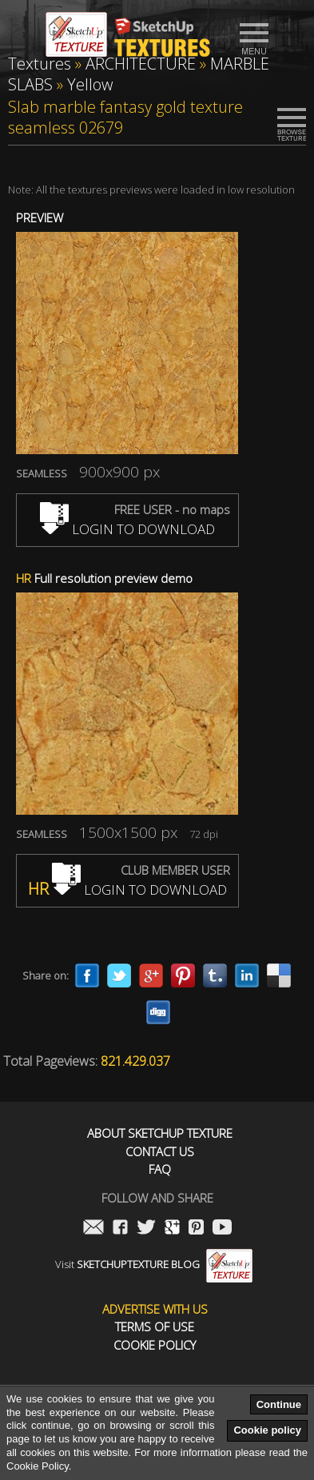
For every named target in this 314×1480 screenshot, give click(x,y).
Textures (39, 63)
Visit (153, 1264)
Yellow (90, 84)
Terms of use (154, 1326)
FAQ (160, 1169)
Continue (278, 1404)
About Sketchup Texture (160, 1133)
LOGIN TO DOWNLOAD (127, 529)
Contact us (159, 1151)
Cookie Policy (154, 1345)
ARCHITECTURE (140, 63)
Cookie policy (267, 1430)
